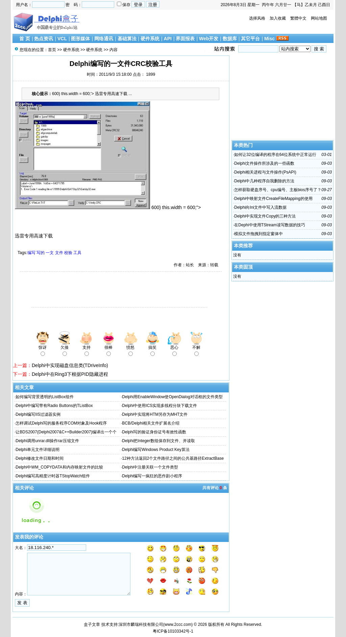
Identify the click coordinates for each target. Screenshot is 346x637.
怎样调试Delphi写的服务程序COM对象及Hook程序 (61, 423)
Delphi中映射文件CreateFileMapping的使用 (273, 198)
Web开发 (208, 38)
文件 (59, 252)
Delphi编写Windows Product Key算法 (155, 449)
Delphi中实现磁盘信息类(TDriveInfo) (70, 365)
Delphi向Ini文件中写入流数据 (260, 207)
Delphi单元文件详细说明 (37, 449)
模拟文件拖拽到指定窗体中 (258, 233)
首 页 (24, 38)
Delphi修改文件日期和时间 (40, 458)
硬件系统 (150, 38)
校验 (68, 252)
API (168, 38)
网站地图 (319, 18)
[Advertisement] (92, 290)
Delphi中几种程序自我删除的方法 (264, 181)
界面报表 (185, 38)
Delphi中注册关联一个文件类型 (150, 467)
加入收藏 (278, 18)
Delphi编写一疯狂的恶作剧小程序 (152, 476)
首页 (52, 49)
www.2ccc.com (178, 624)
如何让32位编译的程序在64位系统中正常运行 (275, 154)
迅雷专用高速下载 (34, 235)
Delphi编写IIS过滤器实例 (38, 414)
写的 (40, 252)
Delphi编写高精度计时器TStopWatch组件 (53, 476)
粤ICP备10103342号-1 (173, 631)
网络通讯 (103, 38)
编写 (31, 252)
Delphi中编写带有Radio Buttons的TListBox (54, 405)
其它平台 (250, 38)
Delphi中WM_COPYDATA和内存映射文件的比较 (59, 467)
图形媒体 (80, 38)
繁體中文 (298, 18)
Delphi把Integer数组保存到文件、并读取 (158, 440)
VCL (62, 38)
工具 (77, 252)
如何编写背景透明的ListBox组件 (44, 396)
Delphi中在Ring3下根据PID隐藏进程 (70, 374)
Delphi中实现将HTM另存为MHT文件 (155, 414)
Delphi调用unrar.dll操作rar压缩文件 (47, 440)
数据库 (230, 38)
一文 (50, 252)
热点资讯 (43, 38)
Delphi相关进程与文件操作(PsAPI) (265, 172)
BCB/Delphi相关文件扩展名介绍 (150, 423)
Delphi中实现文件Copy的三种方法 (265, 216)
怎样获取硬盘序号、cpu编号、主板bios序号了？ (277, 189)
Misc (269, 38)
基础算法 (127, 38)
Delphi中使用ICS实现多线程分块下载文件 (159, 405)
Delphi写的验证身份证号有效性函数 (154, 432)
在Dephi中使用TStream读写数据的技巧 (269, 225)
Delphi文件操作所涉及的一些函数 (264, 163)
